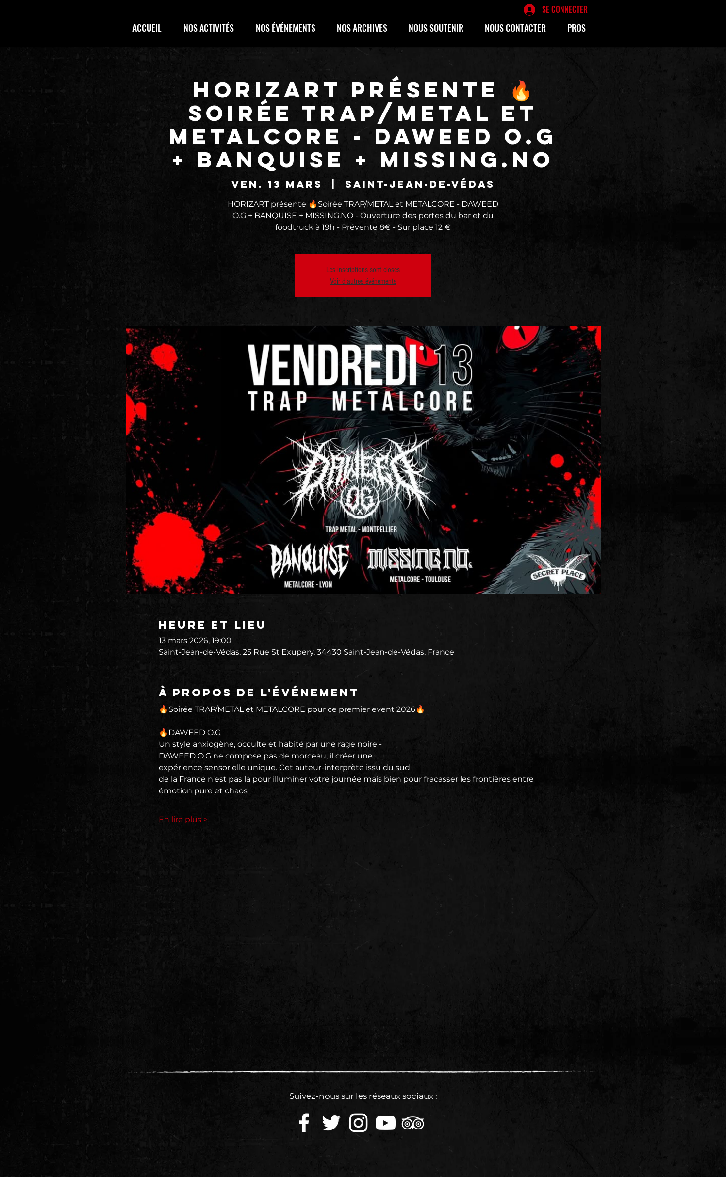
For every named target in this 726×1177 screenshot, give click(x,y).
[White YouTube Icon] (385, 1123)
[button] (212, 27)
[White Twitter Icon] (331, 1123)
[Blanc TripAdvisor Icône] (412, 1123)
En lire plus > (183, 819)
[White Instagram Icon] (358, 1123)
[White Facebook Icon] (304, 1123)
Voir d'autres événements (363, 281)
